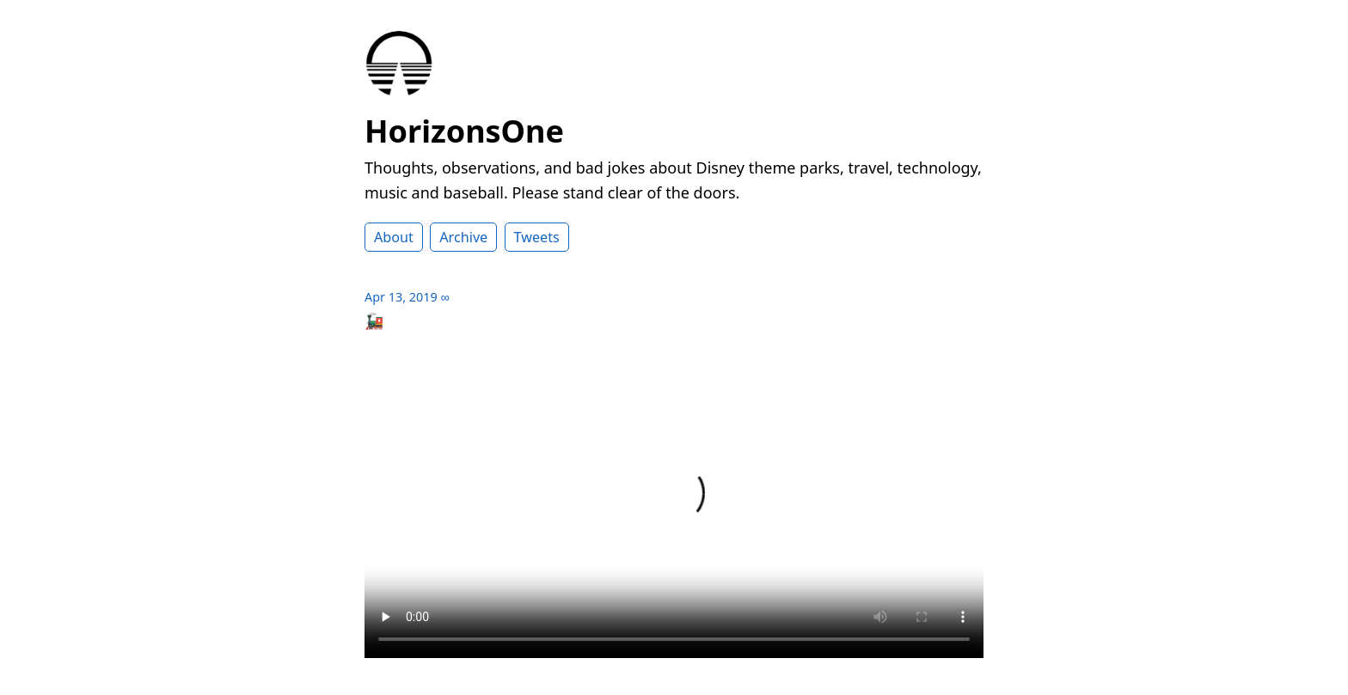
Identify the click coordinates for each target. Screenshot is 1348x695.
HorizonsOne (464, 131)
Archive (463, 237)
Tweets (537, 237)
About (394, 237)
